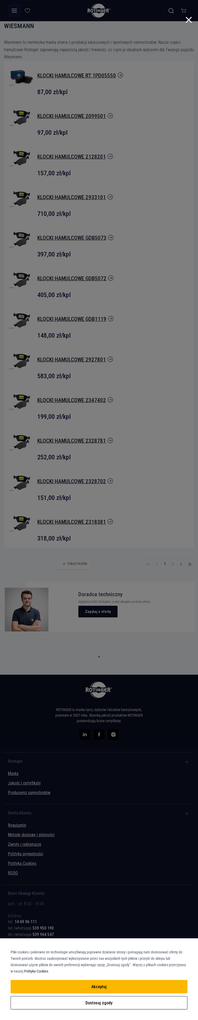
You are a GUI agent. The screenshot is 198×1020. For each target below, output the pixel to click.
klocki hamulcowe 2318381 (71, 522)
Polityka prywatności (25, 853)
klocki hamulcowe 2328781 (71, 441)
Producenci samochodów (29, 792)
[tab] (99, 917)
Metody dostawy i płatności (31, 834)
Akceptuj (99, 986)
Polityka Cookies (22, 863)
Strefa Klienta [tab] (20, 813)
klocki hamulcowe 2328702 (71, 481)
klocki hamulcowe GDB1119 (71, 319)
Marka (13, 773)
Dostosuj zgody (99, 1002)
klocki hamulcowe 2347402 (71, 400)
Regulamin (17, 825)
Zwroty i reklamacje (24, 844)
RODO (13, 872)
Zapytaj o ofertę (98, 611)
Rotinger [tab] (15, 761)
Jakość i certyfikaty (24, 783)
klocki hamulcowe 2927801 (71, 359)
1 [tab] (99, 656)
